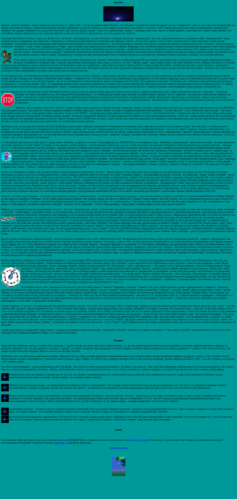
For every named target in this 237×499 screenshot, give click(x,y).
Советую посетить (118, 448)
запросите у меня (63, 442)
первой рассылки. (139, 440)
